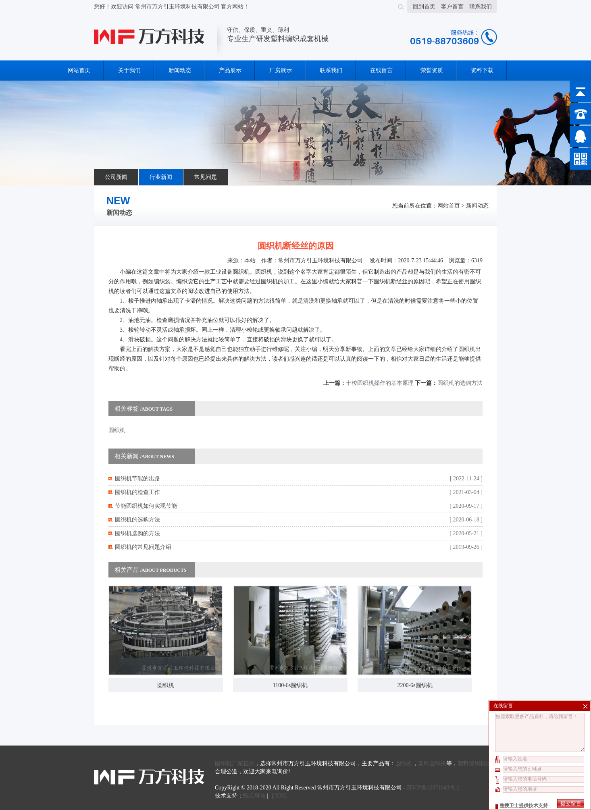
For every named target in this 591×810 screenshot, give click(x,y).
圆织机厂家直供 (234, 763)
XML (281, 796)
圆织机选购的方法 (137, 533)
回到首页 (424, 7)
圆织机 (116, 430)
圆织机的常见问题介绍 (143, 547)
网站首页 (79, 70)
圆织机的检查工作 (137, 492)
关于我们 (129, 70)
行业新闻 (161, 177)
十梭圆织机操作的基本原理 (380, 383)
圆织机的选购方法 (460, 383)
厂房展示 (280, 70)
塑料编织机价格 (477, 763)
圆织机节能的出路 (137, 479)
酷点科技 (254, 796)
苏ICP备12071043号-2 (433, 788)
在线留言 (381, 70)
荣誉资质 (431, 70)
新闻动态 (180, 70)
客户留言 (452, 7)
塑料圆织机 (432, 763)
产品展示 (230, 70)
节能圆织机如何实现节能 (146, 506)
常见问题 (205, 177)
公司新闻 (116, 177)
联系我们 (480, 7)
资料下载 (482, 70)
